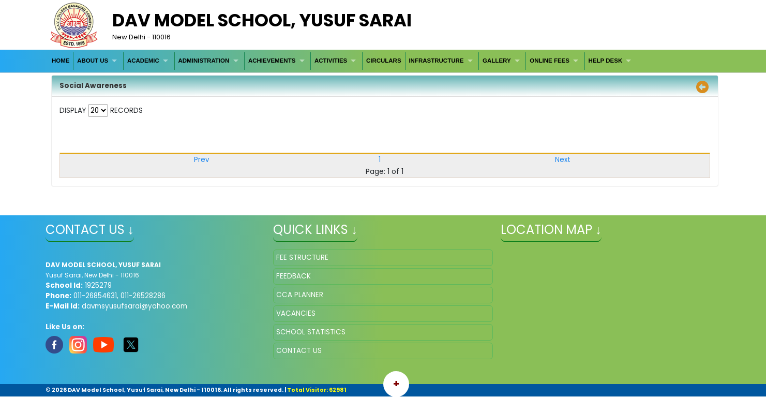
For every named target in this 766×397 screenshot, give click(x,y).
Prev (201, 160)
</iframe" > (610, 301)
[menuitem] (60, 60)
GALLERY (497, 60)
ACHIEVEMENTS (271, 60)
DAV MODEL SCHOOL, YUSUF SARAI (262, 20)
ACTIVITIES (330, 60)
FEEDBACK (293, 276)
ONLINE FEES (549, 60)
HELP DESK (606, 60)
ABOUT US (92, 60)
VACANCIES (296, 313)
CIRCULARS (383, 60)
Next (562, 160)
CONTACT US (299, 351)
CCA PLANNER (299, 295)
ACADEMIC (143, 60)
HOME (61, 60)
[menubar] (342, 60)
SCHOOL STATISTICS (311, 332)
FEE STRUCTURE (302, 257)
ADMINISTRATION (204, 60)
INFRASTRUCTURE (436, 60)
